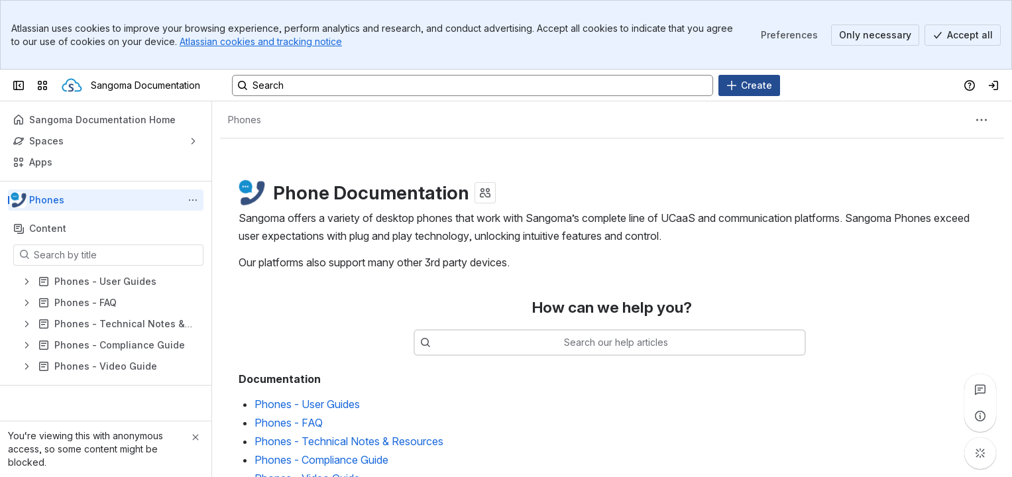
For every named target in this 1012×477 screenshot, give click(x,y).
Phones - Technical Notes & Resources (348, 441)
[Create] (749, 85)
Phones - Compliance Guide (321, 459)
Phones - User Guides (307, 404)
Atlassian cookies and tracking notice (261, 41)
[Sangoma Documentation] (71, 85)
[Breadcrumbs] (244, 120)
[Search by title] (116, 255)
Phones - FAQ (288, 422)
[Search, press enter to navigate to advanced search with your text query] (472, 85)
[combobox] (629, 342)
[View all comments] (980, 389)
